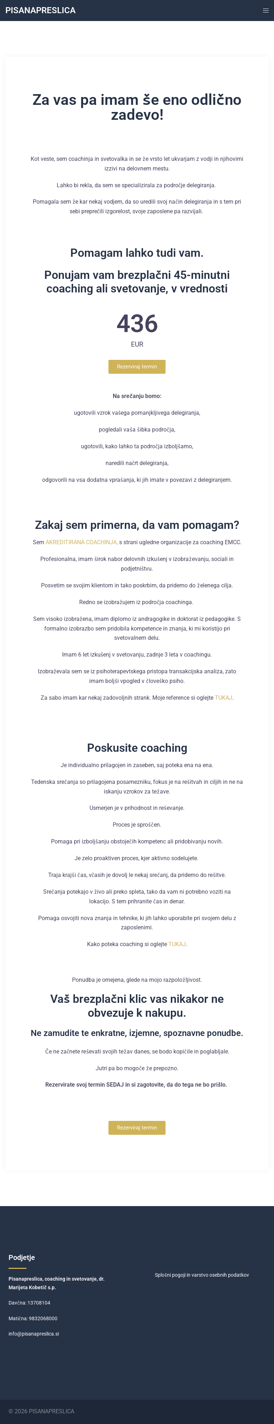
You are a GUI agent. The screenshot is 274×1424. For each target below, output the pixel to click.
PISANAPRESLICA (40, 10)
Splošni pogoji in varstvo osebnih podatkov (202, 1275)
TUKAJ (223, 697)
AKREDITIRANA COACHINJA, (82, 542)
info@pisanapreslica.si (34, 1334)
